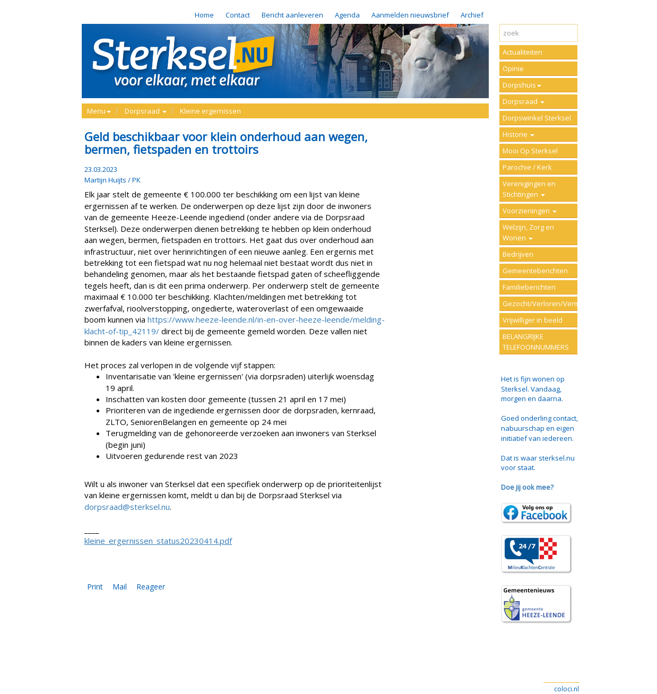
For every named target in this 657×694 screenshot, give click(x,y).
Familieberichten (529, 287)
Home (204, 15)
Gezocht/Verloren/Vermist (540, 303)
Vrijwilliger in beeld (533, 320)
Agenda (347, 15)
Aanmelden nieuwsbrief (410, 15)
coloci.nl (566, 688)
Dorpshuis (522, 85)
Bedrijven (518, 254)
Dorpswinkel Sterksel (537, 118)
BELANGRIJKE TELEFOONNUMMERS (536, 342)
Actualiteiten (522, 52)
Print (95, 587)
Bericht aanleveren (292, 15)
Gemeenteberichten (535, 270)
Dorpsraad (523, 101)
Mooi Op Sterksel (530, 150)
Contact (238, 15)
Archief (472, 15)
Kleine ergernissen (210, 111)
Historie (518, 134)
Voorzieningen (530, 210)
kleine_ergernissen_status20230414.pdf (158, 540)
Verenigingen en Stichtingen (529, 189)
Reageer (150, 587)
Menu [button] (99, 111)
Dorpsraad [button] (146, 111)
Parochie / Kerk (527, 167)
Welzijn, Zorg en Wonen (528, 232)
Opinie (513, 68)
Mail (120, 587)
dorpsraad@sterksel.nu (127, 506)
